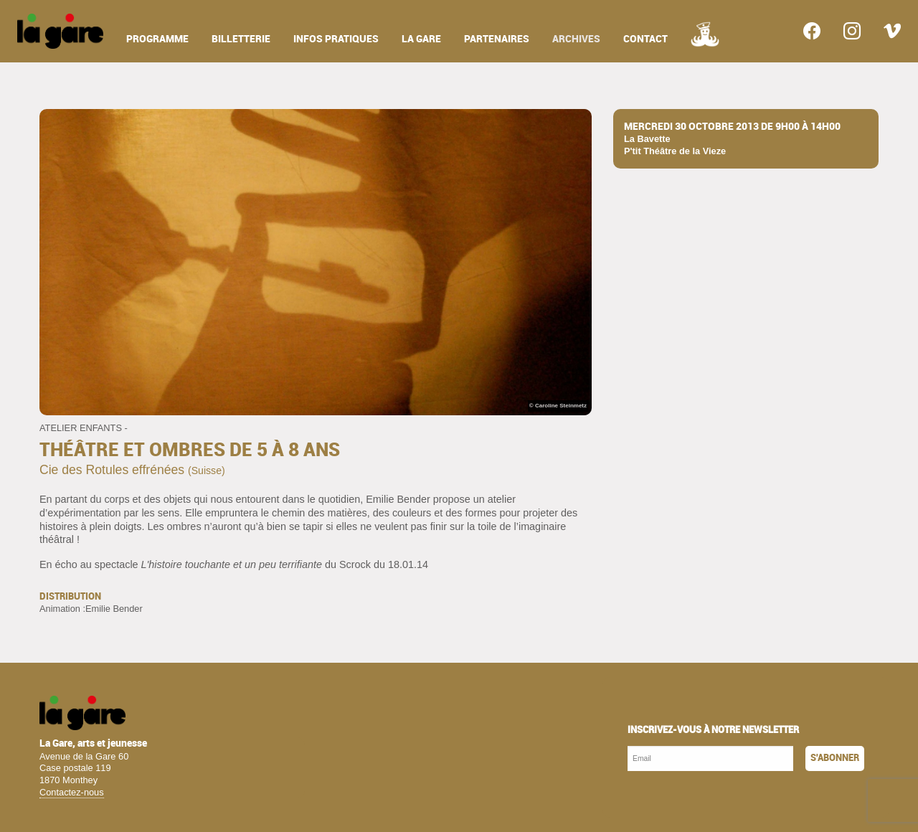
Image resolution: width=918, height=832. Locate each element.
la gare (421, 39)
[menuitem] (60, 31)
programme (157, 39)
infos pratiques (336, 39)
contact (645, 39)
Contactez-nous (71, 792)
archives (576, 39)
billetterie (241, 39)
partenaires (496, 39)
